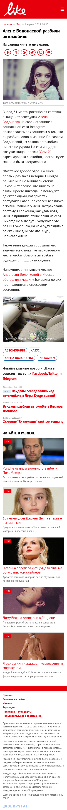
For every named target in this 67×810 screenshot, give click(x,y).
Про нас (8, 695)
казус (35, 350)
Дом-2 (45, 151)
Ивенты (7, 703)
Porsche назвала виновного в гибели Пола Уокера (30, 470)
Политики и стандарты (17, 711)
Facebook (39, 373)
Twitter (53, 373)
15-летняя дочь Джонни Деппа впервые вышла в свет (32, 520)
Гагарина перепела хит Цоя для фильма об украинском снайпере (32, 570)
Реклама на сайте (14, 699)
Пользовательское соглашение (22, 715)
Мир (18, 24)
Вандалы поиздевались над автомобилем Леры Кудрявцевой (29, 393)
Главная (7, 24)
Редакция (9, 707)
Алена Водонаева (19, 358)
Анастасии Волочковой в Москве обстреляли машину (28, 277)
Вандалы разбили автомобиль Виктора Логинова (32, 408)
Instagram (47, 358)
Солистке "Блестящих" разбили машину (33, 421)
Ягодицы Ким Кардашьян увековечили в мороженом (33, 665)
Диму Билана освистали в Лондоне (29, 617)
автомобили (15, 350)
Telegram (10, 378)
